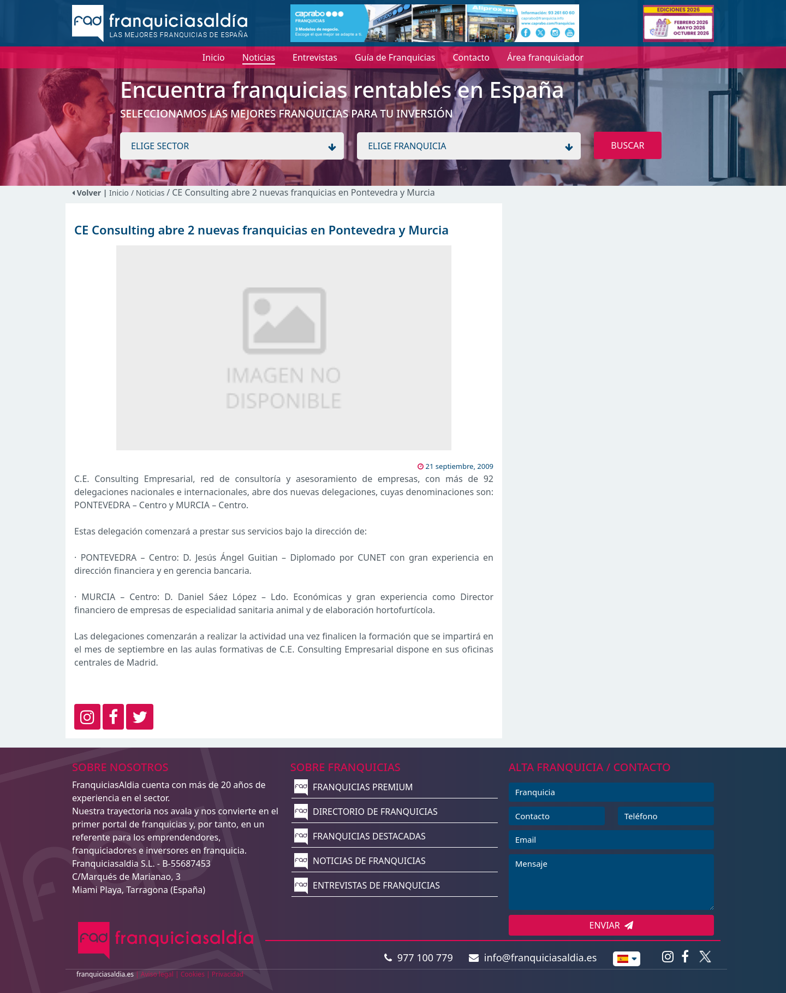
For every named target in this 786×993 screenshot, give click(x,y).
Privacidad (228, 974)
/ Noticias (148, 192)
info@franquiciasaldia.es (533, 957)
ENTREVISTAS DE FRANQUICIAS (367, 885)
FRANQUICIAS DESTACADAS (360, 836)
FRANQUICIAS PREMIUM (353, 787)
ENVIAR (612, 925)
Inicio (119, 192)
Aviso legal (157, 974)
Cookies (193, 974)
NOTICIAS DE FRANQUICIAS (360, 861)
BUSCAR (627, 145)
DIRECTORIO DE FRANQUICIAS (366, 812)
